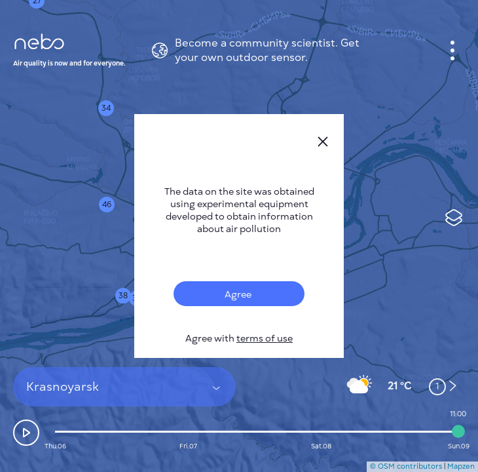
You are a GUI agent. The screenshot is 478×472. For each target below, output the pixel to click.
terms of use (264, 338)
